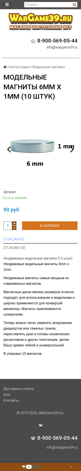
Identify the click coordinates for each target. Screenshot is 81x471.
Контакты (11, 400)
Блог (7, 395)
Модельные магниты (48, 67)
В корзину (49, 226)
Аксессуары (19, 67)
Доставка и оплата (18, 389)
